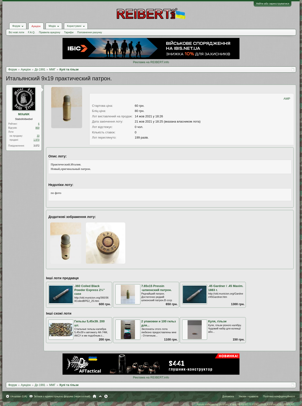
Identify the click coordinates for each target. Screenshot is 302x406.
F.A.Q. (31, 32)
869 (37, 128)
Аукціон (35, 26)
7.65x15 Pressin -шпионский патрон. (156, 288)
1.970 (36, 140)
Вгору (100, 396)
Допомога (228, 396)
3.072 (36, 145)
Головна (94, 396)
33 (38, 136)
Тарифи (69, 32)
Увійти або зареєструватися (272, 3)
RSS (106, 396)
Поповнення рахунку (89, 32)
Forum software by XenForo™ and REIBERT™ (246, 404)
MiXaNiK (24, 114)
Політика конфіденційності (279, 396)
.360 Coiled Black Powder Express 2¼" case (89, 289)
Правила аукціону (49, 32)
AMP (287, 98)
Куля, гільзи (217, 321)
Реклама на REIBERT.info (151, 62)
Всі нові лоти (16, 32)
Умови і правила (248, 396)
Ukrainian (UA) (18, 396)
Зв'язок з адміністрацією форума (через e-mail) (62, 396)
